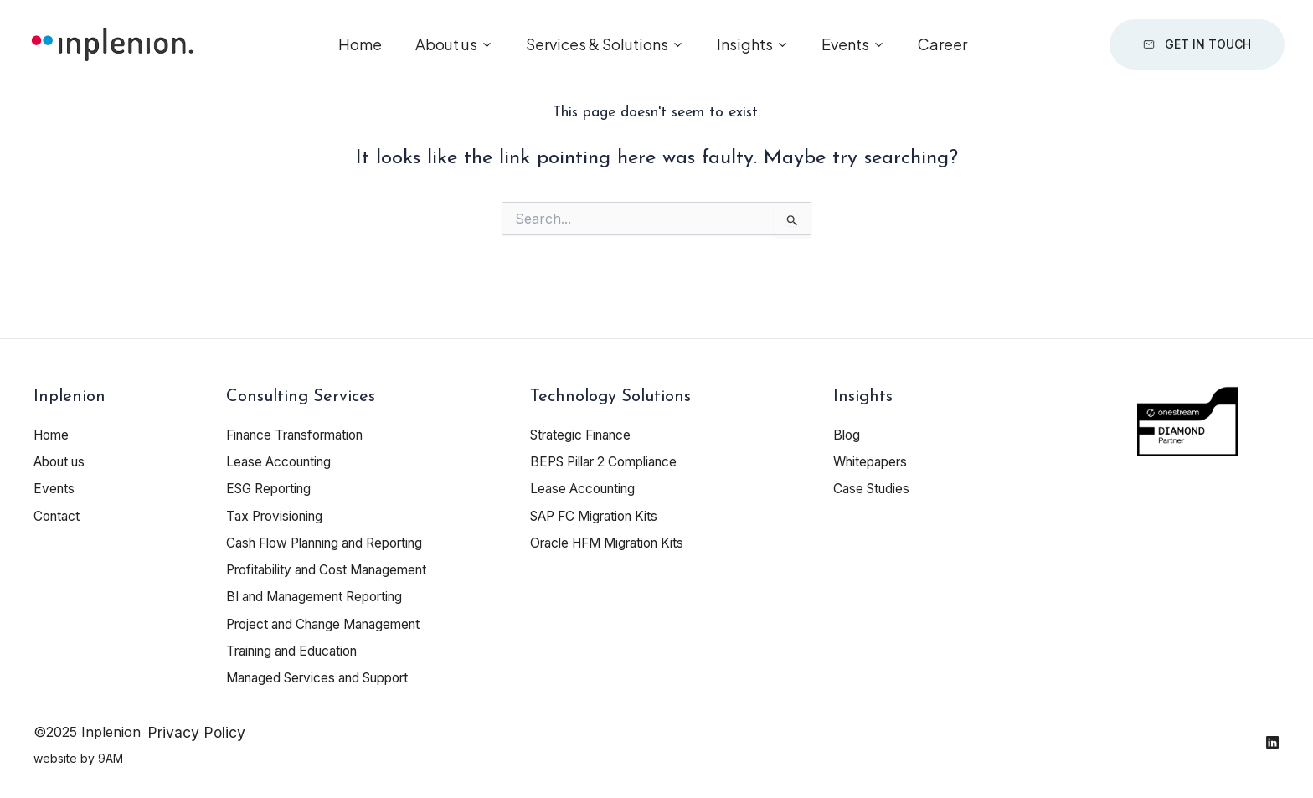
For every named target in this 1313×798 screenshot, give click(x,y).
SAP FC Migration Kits (600, 515)
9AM (110, 756)
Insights (745, 49)
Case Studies (873, 488)
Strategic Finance (585, 434)
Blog (847, 434)
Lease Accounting (283, 461)
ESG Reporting (273, 488)
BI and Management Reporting (323, 595)
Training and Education (299, 649)
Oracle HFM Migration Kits (614, 541)
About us (446, 49)
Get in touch (1192, 50)
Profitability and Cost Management (335, 568)
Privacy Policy (196, 730)
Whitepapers (873, 461)
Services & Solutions (597, 49)
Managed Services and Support (327, 675)
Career (942, 49)
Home (360, 49)
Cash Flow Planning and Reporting (336, 541)
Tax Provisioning (279, 515)
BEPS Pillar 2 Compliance (611, 461)
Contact (58, 515)
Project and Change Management (332, 622)
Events (845, 49)
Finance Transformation (302, 434)
